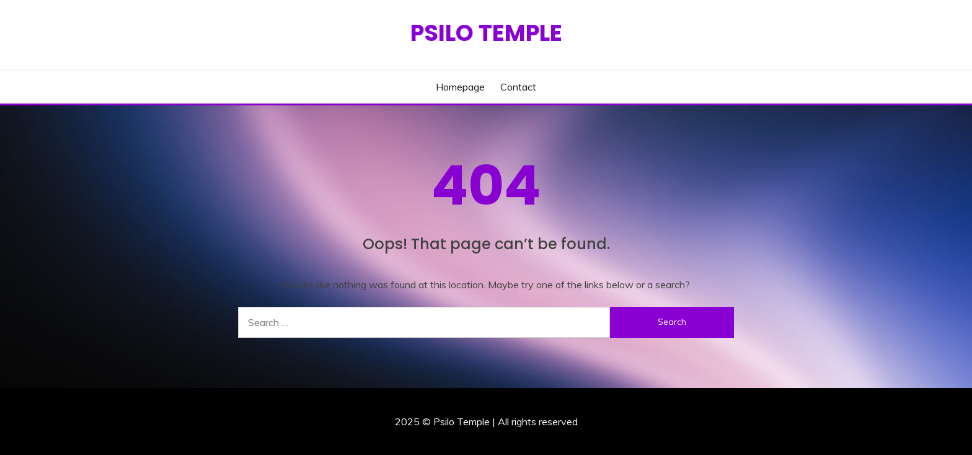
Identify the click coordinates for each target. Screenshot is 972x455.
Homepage (460, 87)
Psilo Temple (486, 33)
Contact (518, 87)
